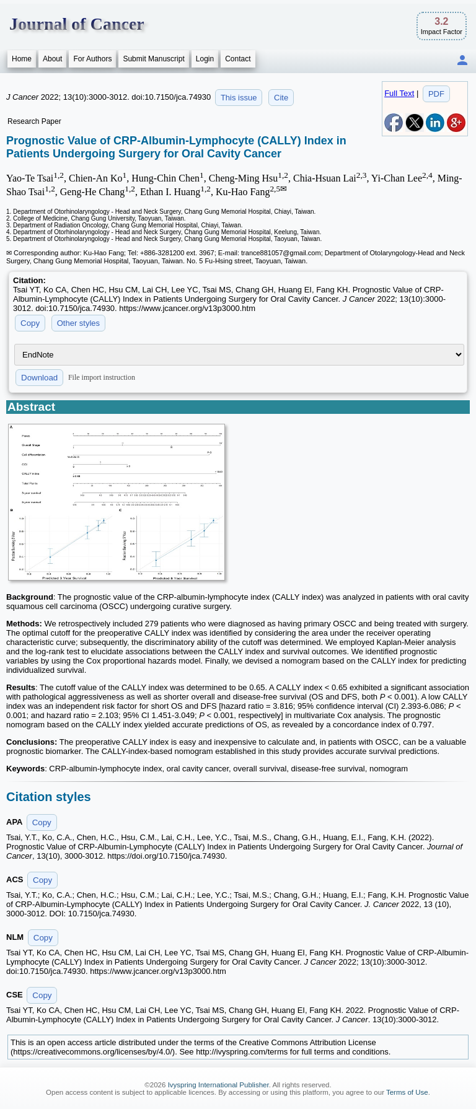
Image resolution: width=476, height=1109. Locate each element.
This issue (239, 97)
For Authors (92, 59)
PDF (436, 94)
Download (39, 377)
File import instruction (101, 377)
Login (205, 59)
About (52, 59)
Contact (237, 59)
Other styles (78, 323)
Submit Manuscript (153, 59)
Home (22, 59)
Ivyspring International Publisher (218, 1085)
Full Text (399, 93)
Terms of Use (407, 1092)
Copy (30, 323)
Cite (281, 97)
